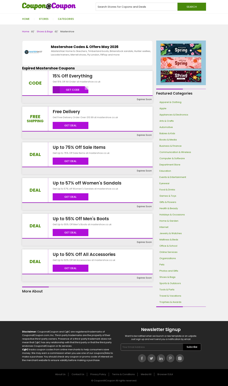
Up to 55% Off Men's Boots (81, 219)
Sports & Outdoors (170, 283)
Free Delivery (66, 112)
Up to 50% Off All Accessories (84, 254)
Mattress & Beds (168, 239)
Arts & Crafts (166, 121)
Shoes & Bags (45, 31)
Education (165, 171)
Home (25, 19)
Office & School (168, 246)
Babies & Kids (167, 133)
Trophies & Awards (170, 302)
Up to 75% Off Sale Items (79, 147)
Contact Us (78, 374)
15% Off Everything (72, 76)
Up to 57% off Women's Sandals (87, 183)
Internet (163, 227)
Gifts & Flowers (167, 202)
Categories (66, 19)
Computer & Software (172, 158)
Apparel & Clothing (170, 102)
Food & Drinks (167, 189)
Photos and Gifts (168, 271)
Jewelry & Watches (170, 233)
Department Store (169, 164)
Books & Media (168, 139)
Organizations (167, 258)
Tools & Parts (166, 289)
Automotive (166, 127)
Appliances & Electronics (173, 114)
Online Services (168, 252)
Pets (161, 264)
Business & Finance (170, 146)
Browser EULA (165, 374)
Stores (43, 19)
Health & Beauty (168, 208)
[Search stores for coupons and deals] (151, 7)
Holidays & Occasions (172, 214)
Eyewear (164, 183)
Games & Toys (167, 196)
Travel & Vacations (170, 295)
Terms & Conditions (123, 374)
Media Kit (146, 374)
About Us (60, 374)
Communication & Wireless (175, 152)
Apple (162, 108)
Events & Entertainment (172, 177)
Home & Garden (168, 221)
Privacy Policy (98, 374)
